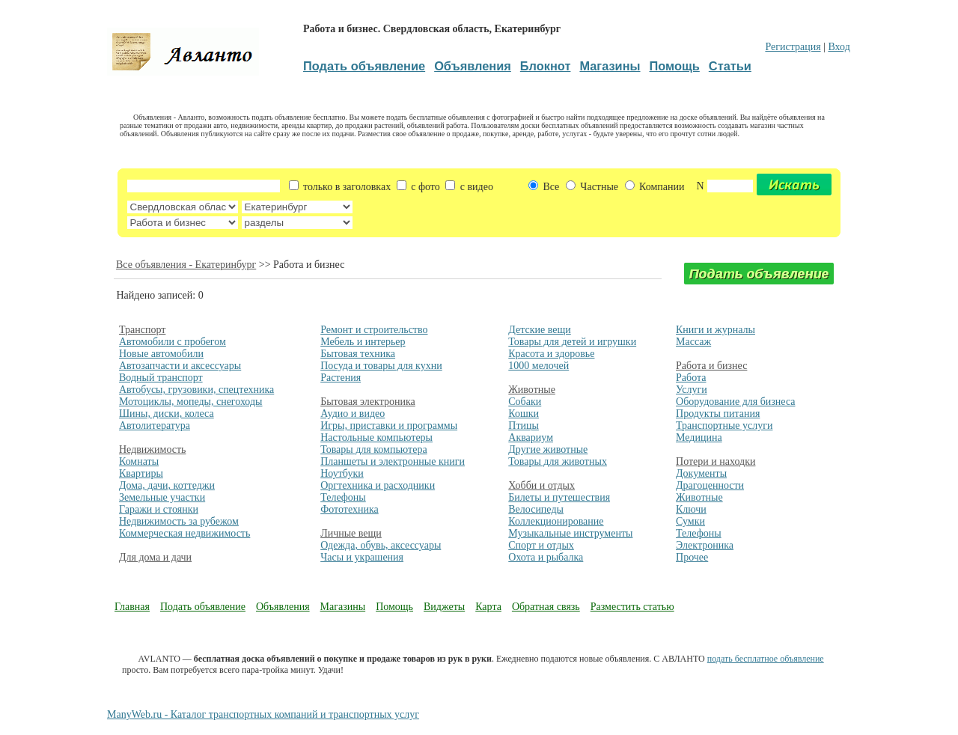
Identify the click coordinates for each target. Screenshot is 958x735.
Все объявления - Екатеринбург (186, 264)
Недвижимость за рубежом (179, 521)
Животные (531, 389)
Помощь (394, 606)
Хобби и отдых (541, 485)
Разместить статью (632, 606)
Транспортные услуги (724, 425)
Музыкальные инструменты (570, 533)
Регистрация (792, 46)
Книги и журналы (715, 329)
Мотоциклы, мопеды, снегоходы (191, 401)
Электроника (704, 545)
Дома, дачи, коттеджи (167, 485)
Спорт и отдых (541, 545)
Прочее (692, 557)
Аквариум (530, 437)
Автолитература (154, 425)
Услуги (691, 389)
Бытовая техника (357, 353)
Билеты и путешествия (559, 497)
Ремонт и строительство (373, 329)
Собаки (524, 401)
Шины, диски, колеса (166, 413)
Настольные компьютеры (376, 437)
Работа (691, 377)
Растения (340, 377)
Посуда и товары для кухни (381, 365)
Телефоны (343, 497)
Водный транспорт (161, 377)
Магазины (343, 606)
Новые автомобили (161, 353)
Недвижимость (152, 449)
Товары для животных (557, 461)
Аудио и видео (352, 413)
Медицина (699, 437)
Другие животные (548, 449)
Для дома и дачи (155, 557)
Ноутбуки (342, 473)
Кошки (523, 413)
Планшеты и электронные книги (392, 461)
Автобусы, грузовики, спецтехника (196, 389)
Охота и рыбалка (545, 557)
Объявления (283, 606)
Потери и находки (715, 461)
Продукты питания (718, 413)
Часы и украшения (361, 557)
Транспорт (142, 329)
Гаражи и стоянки (158, 509)
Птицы (523, 425)
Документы (701, 473)
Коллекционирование (555, 521)
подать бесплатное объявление (765, 658)
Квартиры (141, 473)
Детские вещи (539, 329)
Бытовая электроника (367, 401)
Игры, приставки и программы (388, 425)
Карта (488, 606)
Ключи (691, 509)
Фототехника (349, 509)
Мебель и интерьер (362, 341)
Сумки (690, 521)
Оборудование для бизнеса (735, 401)
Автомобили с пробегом (172, 341)
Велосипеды (536, 509)
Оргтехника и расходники (377, 485)
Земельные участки (162, 497)
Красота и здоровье (551, 353)
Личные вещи (351, 533)
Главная (132, 606)
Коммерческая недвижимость (184, 533)
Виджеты (444, 606)
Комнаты (139, 461)
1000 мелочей (538, 365)
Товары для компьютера (373, 449)
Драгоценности (710, 485)
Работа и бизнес (711, 365)
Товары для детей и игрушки (572, 341)
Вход (838, 46)
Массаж (693, 341)
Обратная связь (546, 606)
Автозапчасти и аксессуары (180, 365)
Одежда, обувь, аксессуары (380, 545)
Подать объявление (202, 606)
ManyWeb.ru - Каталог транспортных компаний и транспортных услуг (263, 714)
